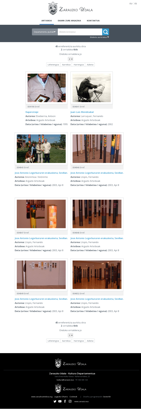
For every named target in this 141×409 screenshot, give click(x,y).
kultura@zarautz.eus (65, 380)
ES (136, 3)
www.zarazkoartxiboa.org (41, 397)
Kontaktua (93, 20)
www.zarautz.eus (81, 401)
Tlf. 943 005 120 (81, 380)
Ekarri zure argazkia (69, 20)
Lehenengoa (53, 64)
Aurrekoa (66, 64)
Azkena (90, 64)
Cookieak (73, 397)
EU (131, 3)
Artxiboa (46, 20)
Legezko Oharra (61, 397)
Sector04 (106, 397)
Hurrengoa (79, 64)
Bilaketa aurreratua (98, 37)
